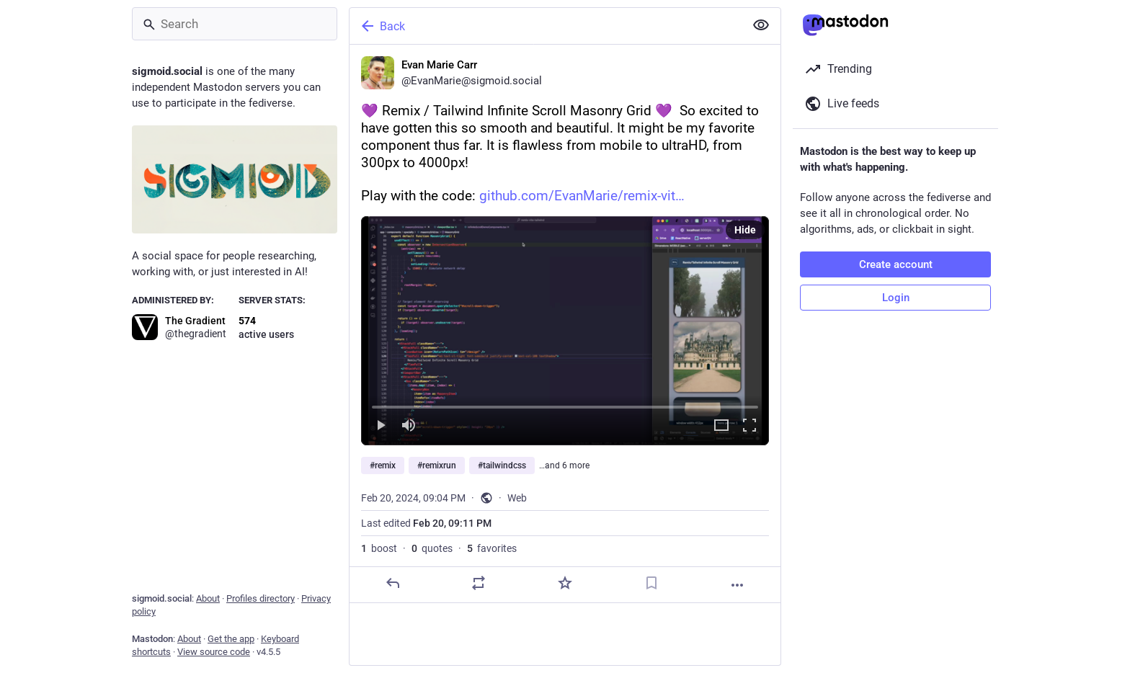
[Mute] (408, 426)
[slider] (565, 404)
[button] (565, 330)
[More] (737, 585)
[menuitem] (565, 330)
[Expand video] (721, 426)
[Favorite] (565, 583)
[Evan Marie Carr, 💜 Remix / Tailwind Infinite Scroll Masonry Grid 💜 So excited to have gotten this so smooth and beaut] (565, 324)
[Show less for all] (761, 25)
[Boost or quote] (478, 583)
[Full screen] (749, 426)
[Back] (546, 26)
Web (517, 498)
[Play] (380, 426)
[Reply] (392, 583)
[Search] (234, 23)
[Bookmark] (651, 583)
